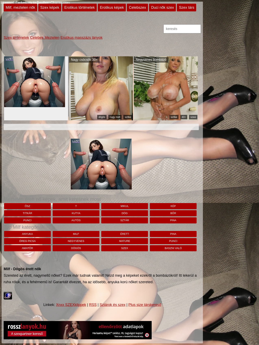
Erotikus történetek (79, 7)
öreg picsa (27, 241)
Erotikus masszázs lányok (81, 38)
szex (124, 248)
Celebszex (137, 7)
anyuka (27, 233)
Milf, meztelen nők (20, 7)
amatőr (27, 248)
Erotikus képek (112, 7)
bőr (173, 213)
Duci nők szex (162, 7)
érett (124, 233)
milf (76, 233)
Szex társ (186, 7)
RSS (93, 305)
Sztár (124, 220)
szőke (128, 117)
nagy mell (115, 117)
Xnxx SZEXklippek (71, 305)
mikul (125, 206)
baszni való (173, 248)
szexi (193, 117)
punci (27, 220)
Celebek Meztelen (44, 38)
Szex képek (49, 7)
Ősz (27, 206)
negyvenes (76, 241)
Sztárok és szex (112, 305)
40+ (184, 117)
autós (76, 220)
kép (173, 206)
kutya (76, 213)
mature (124, 241)
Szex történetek (16, 38)
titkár (27, 213)
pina (173, 220)
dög (125, 213)
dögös (102, 117)
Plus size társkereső (144, 305)
